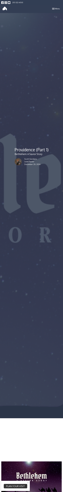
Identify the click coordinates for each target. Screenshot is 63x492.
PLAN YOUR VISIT (15, 486)
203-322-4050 (17, 2)
